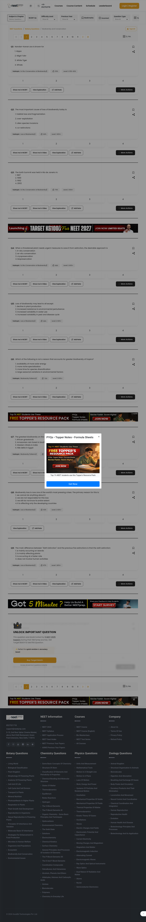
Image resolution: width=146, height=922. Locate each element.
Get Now (73, 484)
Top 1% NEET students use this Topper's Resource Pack (73, 475)
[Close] (98, 436)
